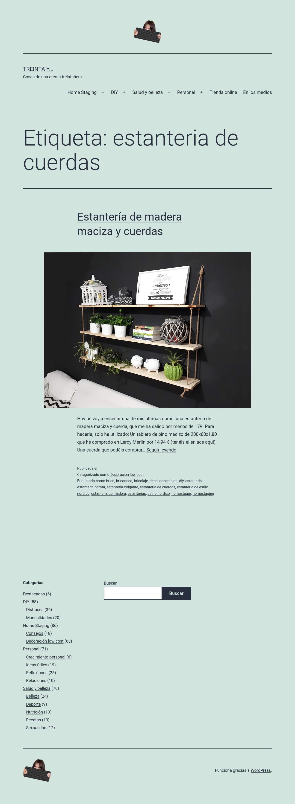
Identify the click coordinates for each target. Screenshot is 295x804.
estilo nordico (159, 493)
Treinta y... (38, 69)
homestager (181, 493)
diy (181, 481)
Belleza (32, 696)
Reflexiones (36, 672)
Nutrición (34, 712)
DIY (114, 92)
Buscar (110, 583)
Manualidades (39, 617)
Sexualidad (36, 727)
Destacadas (34, 593)
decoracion (168, 481)
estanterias (137, 493)
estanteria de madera (108, 493)
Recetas (33, 719)
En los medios (257, 92)
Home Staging (82, 92)
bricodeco (124, 481)
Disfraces (35, 609)
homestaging (203, 493)
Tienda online (223, 92)
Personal (186, 92)
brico (110, 481)
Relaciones (36, 680)
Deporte (33, 704)
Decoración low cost (127, 474)
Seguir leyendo (161, 450)
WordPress (261, 770)
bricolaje (141, 481)
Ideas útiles (36, 664)
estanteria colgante (122, 487)
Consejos (34, 633)
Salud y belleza (147, 92)
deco (154, 481)
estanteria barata (91, 487)
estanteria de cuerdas (157, 487)
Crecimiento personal (45, 657)
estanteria (193, 481)
